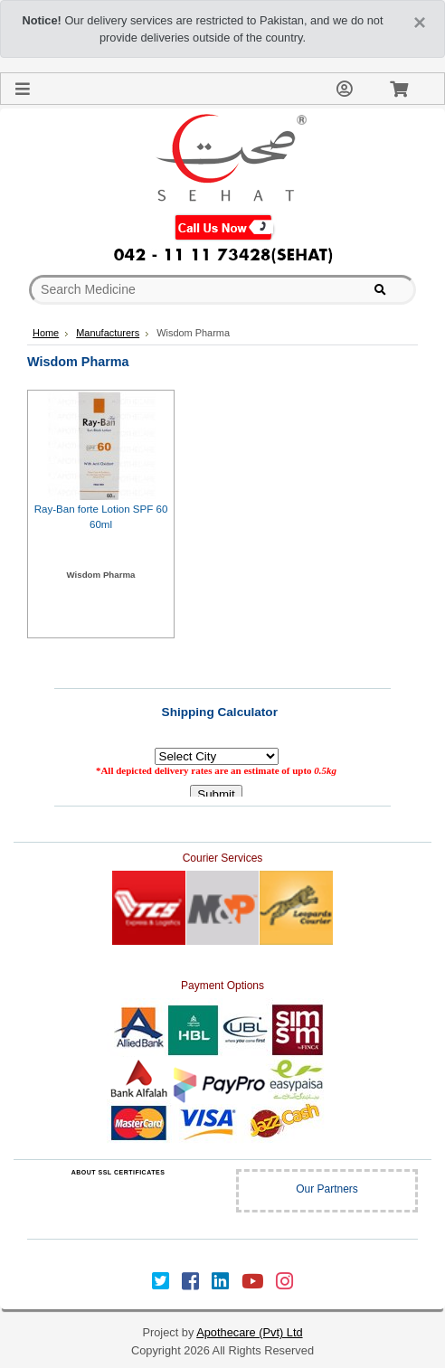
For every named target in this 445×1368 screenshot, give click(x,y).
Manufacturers (107, 332)
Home (46, 332)
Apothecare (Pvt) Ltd (249, 1332)
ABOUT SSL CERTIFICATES (118, 1172)
